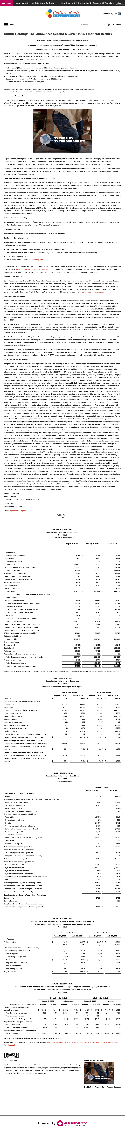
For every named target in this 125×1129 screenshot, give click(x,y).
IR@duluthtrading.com (17, 511)
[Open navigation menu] (9, 25)
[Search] (91, 24)
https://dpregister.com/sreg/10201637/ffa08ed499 (35, 269)
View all (120, 3)
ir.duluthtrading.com (35, 260)
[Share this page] (117, 25)
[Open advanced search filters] (108, 24)
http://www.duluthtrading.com (91, 292)
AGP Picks (6, 3)
